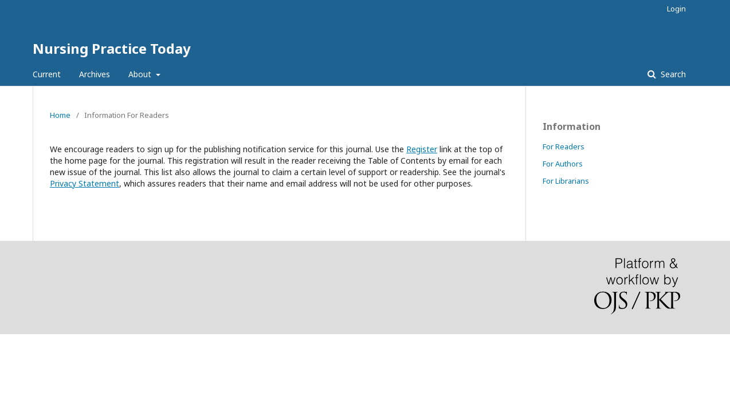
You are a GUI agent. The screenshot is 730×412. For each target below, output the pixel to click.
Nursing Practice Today (112, 48)
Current (47, 74)
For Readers (563, 146)
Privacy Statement (84, 183)
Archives (94, 74)
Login (676, 8)
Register (421, 149)
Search (672, 74)
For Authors (563, 164)
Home (60, 115)
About (141, 74)
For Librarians (566, 181)
